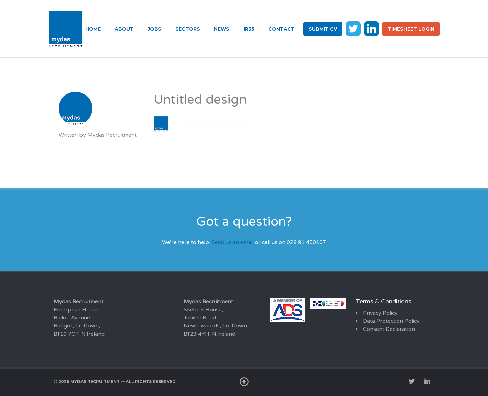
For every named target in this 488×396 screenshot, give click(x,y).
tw (353, 28)
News (221, 29)
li (371, 28)
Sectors (187, 29)
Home (93, 29)
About (124, 29)
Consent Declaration (389, 329)
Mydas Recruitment (112, 135)
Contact (281, 29)
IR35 (248, 29)
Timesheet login (411, 29)
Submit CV (323, 29)
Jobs (154, 29)
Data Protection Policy (391, 321)
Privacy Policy (380, 313)
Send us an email (232, 242)
